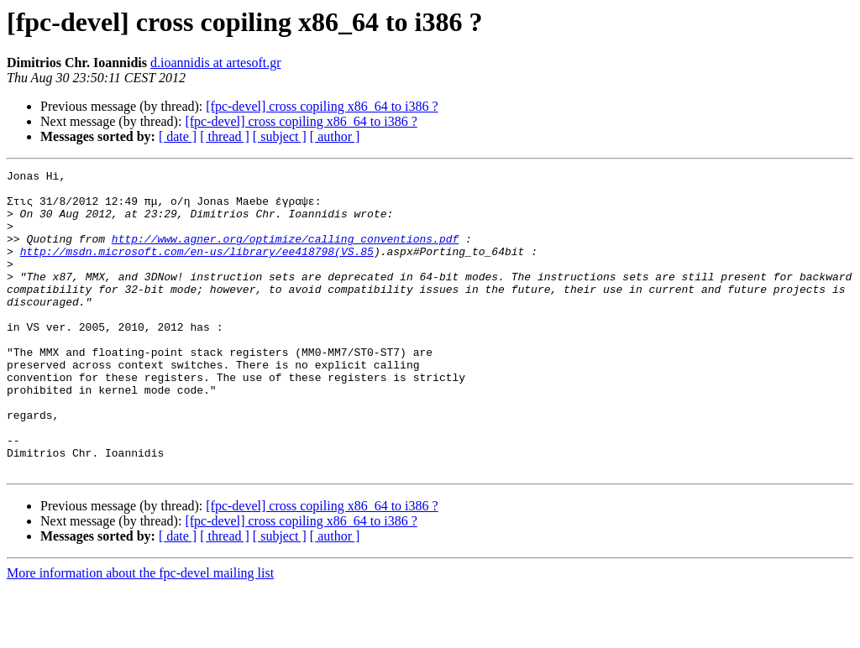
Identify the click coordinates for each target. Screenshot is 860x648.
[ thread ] (224, 136)
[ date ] (178, 136)
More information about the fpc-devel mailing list (140, 633)
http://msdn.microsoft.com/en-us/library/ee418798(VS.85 (197, 268)
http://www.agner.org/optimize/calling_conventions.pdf (285, 253)
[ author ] (335, 136)
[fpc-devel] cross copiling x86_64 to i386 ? (322, 106)
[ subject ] (280, 136)
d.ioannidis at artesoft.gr (215, 62)
